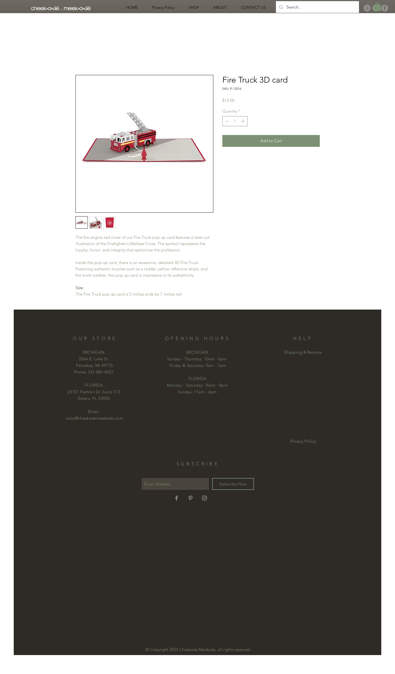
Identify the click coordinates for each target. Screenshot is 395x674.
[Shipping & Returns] (303, 352)
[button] (377, 6)
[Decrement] (226, 121)
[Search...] (317, 7)
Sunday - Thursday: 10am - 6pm (197, 358)
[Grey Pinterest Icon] (190, 498)
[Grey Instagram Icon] (204, 498)
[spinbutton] (235, 121)
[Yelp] (367, 8)
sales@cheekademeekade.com (94, 418)
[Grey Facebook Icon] (176, 498)
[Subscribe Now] (233, 484)
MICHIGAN (197, 352)
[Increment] (243, 121)
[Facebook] (384, 8)
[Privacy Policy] (303, 441)
